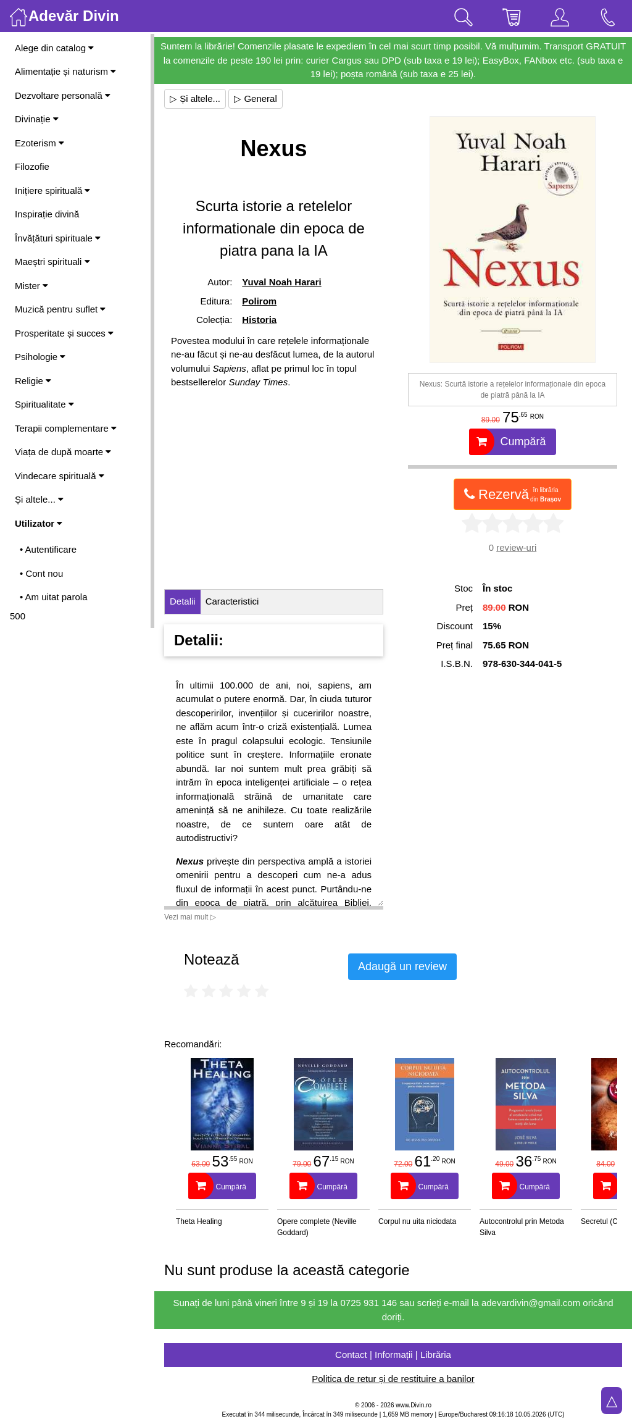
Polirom (259, 301)
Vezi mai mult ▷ (190, 917)
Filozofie (32, 166)
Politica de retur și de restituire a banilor (393, 1378)
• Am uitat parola (53, 597)
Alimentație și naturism (65, 71)
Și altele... (39, 499)
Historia (259, 319)
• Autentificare (48, 549)
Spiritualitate (44, 404)
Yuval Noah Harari (281, 282)
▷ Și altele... (195, 98)
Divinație (37, 119)
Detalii (183, 601)
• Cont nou (41, 573)
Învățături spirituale (58, 238)
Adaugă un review (402, 966)
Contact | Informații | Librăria (393, 1354)
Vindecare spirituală (59, 476)
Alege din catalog (54, 48)
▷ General (255, 98)
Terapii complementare (66, 428)
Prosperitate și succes (64, 333)
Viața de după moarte (63, 451)
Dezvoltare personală (62, 95)
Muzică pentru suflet (60, 309)
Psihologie (40, 356)
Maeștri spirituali (52, 261)
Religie (33, 380)
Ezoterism (39, 143)
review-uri (516, 547)
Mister (31, 285)
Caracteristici (232, 601)
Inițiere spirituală (52, 190)
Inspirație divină (47, 214)
